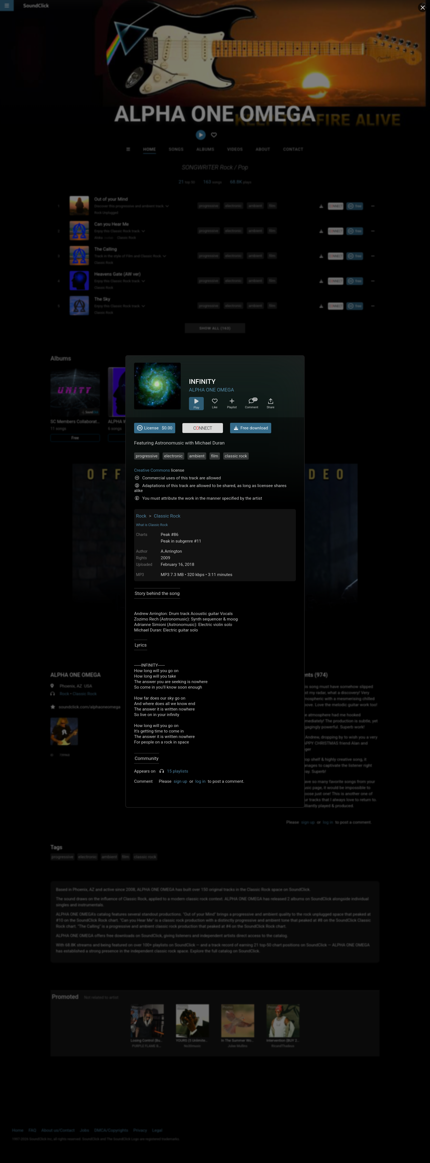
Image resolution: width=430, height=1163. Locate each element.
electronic (173, 456)
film (214, 456)
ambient (197, 456)
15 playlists (177, 771)
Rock (141, 516)
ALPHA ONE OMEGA (211, 390)
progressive (147, 456)
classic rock (236, 456)
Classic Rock (167, 516)
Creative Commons (152, 470)
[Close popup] (422, 7)
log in (200, 781)
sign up (180, 781)
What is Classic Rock (152, 525)
